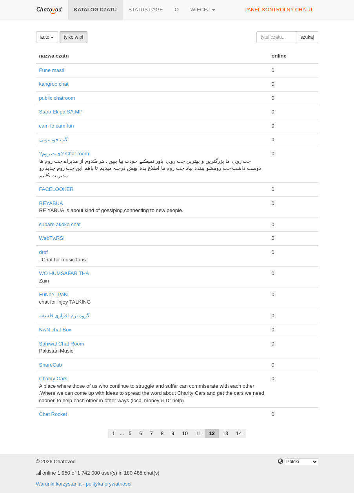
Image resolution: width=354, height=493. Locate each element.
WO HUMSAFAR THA (64, 273)
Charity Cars (53, 378)
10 (184, 433)
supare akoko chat (60, 224)
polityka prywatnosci (108, 484)
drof (43, 252)
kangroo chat (54, 84)
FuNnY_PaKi (54, 294)
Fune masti (51, 70)
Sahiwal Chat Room (61, 344)
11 (198, 433)
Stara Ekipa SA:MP (61, 112)
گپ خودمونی (53, 139)
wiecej (203, 10)
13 (225, 433)
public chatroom (57, 98)
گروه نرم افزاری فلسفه (64, 315)
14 (238, 433)
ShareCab (50, 365)
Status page (146, 10)
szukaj (307, 37)
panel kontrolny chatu (278, 10)
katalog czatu (95, 10)
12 (211, 433)
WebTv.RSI (52, 238)
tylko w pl (73, 37)
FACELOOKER (56, 189)
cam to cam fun (56, 126)
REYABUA (51, 203)
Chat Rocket (53, 414)
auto (47, 37)
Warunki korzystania (59, 484)
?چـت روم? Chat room (64, 154)
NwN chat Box (55, 330)
